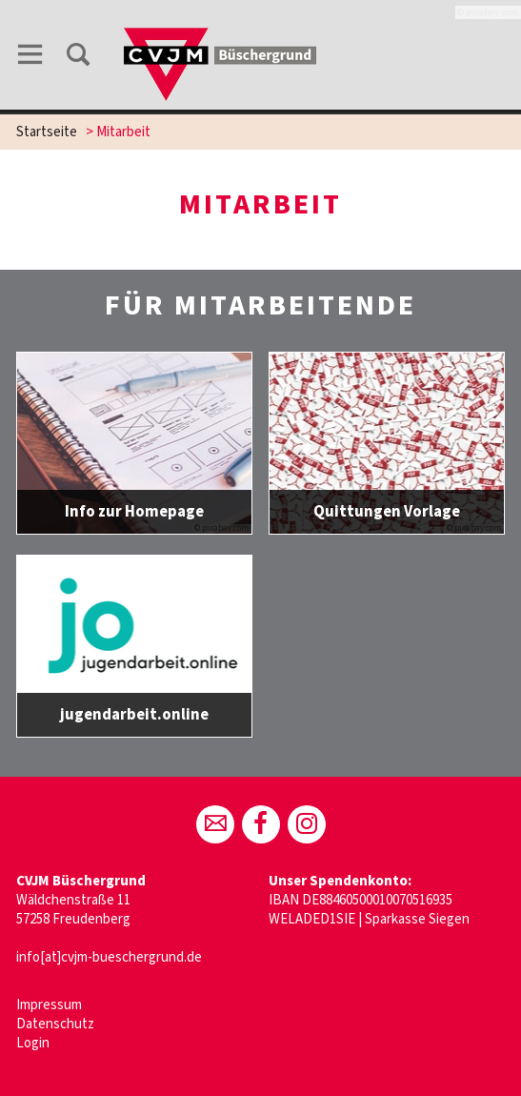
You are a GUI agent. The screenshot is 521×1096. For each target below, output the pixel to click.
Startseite (46, 132)
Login (33, 1043)
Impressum (49, 1005)
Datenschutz (55, 1024)
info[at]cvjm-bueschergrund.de (109, 957)
